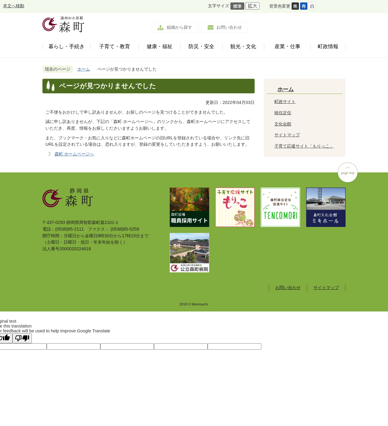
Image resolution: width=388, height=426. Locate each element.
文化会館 (282, 123)
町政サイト (285, 101)
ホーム (83, 69)
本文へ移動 (13, 5)
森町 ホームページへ (74, 153)
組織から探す (179, 27)
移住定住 (282, 112)
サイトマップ (287, 134)
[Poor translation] (22, 338)
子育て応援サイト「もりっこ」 (304, 146)
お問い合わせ (229, 27)
